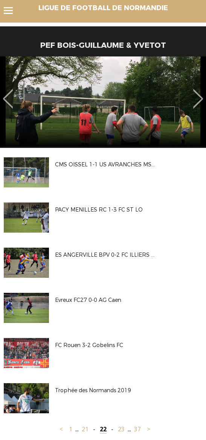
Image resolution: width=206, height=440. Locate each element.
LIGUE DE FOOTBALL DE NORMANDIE (103, 8)
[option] (103, 101)
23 (121, 429)
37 (137, 429)
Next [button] (198, 93)
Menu (12, 10)
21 (85, 429)
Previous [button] (8, 93)
